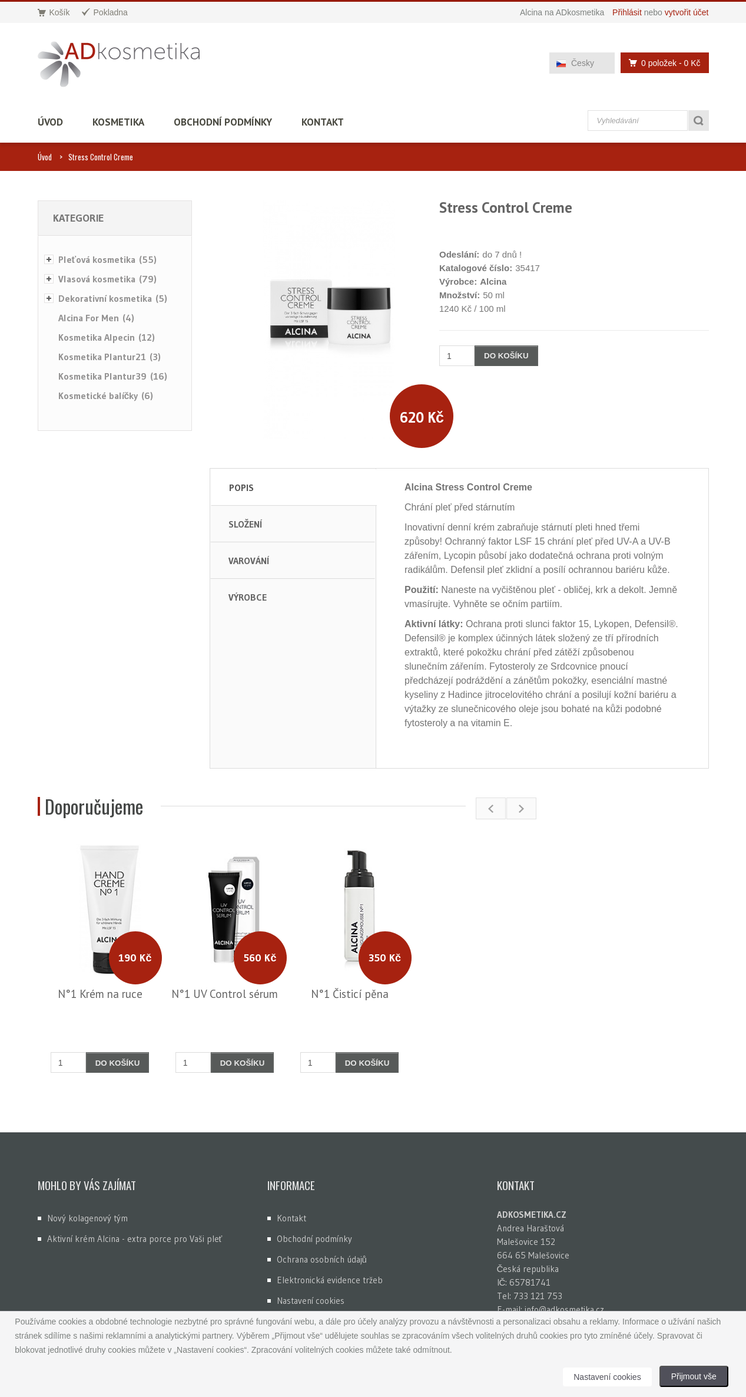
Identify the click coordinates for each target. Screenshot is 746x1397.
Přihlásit (627, 12)
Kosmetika (118, 122)
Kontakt (322, 122)
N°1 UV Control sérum (224, 994)
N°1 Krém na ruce (100, 994)
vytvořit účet (687, 12)
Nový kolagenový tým (87, 1218)
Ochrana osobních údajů (322, 1259)
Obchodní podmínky (223, 122)
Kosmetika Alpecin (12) (106, 337)
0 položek (661, 62)
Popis (241, 487)
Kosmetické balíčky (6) (106, 395)
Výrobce (247, 597)
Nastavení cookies (310, 1300)
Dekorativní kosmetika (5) (112, 298)
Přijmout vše (694, 1376)
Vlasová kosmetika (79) (107, 279)
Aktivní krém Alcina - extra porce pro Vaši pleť (135, 1238)
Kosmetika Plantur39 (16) (112, 376)
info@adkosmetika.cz (564, 1309)
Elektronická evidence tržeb (330, 1280)
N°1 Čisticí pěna (350, 994)
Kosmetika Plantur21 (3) (109, 357)
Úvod (50, 122)
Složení (245, 524)
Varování (248, 560)
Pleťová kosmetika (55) (107, 259)
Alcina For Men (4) (96, 318)
